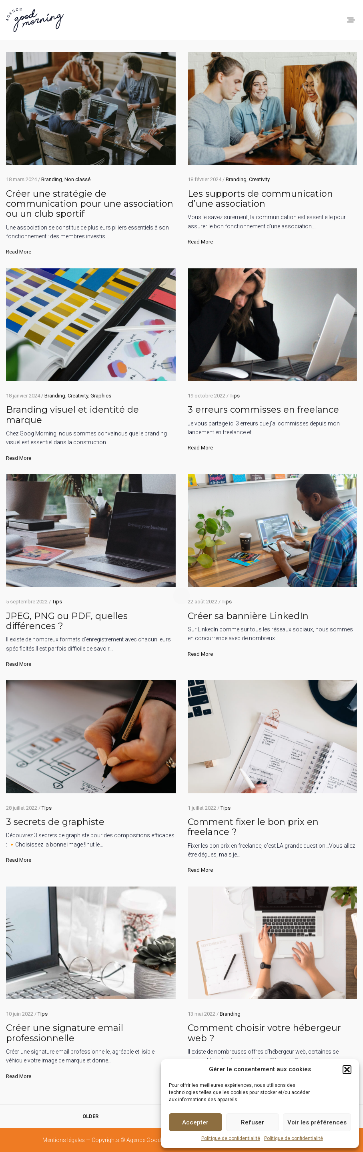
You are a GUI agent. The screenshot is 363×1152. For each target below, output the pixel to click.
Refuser (252, 1122)
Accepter (195, 1122)
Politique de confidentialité (230, 1138)
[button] (347, 1070)
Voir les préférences (317, 1122)
